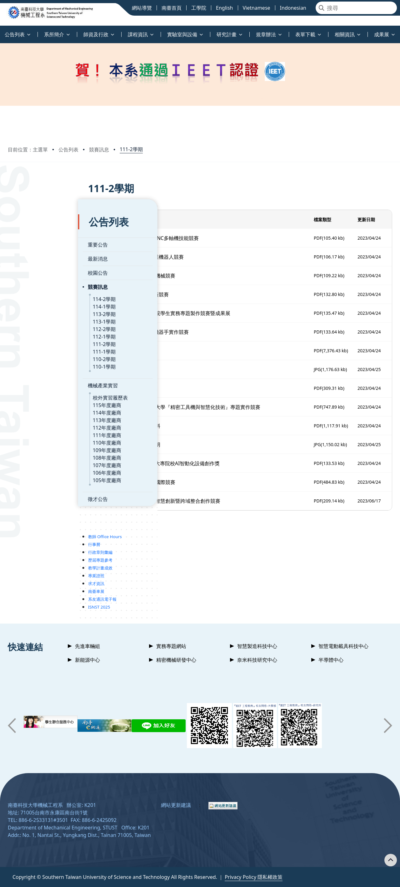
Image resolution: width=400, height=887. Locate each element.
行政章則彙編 (30, 534)
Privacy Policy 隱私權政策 (253, 877)
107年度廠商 (36, 446)
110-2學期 (34, 340)
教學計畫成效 (30, 549)
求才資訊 (26, 565)
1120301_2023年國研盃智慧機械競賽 (159, 275)
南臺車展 (26, 573)
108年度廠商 (36, 439)
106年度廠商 (36, 454)
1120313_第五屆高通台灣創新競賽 (156, 294)
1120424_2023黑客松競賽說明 (152, 444)
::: (1, 30)
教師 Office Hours (35, 518)
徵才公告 (28, 480)
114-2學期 (34, 280)
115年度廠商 (36, 386)
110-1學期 (34, 348)
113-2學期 (34, 295)
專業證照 (26, 557)
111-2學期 (131, 149)
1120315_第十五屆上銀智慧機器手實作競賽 (166, 332)
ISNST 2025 (29, 588)
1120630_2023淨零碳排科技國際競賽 (159, 482)
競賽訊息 (99, 149)
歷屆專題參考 (30, 541)
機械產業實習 (33, 367)
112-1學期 (34, 318)
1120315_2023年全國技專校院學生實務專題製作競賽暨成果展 (187, 313)
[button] (12, 725)
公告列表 (68, 149)
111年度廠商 (36, 416)
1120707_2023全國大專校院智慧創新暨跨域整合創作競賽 (182, 500)
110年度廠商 (36, 424)
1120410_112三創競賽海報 (148, 350)
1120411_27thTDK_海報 (145, 369)
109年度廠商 (36, 431)
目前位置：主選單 (28, 149)
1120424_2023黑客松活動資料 (152, 425)
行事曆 (24, 526)
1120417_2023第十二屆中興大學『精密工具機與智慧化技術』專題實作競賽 (202, 407)
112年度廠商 (36, 409)
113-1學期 (34, 303)
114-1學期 (34, 288)
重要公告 (28, 226)
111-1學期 (34, 333)
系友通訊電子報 (32, 581)
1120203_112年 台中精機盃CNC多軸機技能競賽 (171, 238)
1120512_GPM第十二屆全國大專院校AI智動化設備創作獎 (182, 463)
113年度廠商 (36, 401)
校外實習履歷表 (40, 379)
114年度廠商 (36, 394)
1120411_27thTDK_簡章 (145, 388)
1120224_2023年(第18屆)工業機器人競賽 (164, 256)
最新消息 (28, 240)
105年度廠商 (36, 461)
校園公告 (28, 254)
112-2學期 (34, 310)
